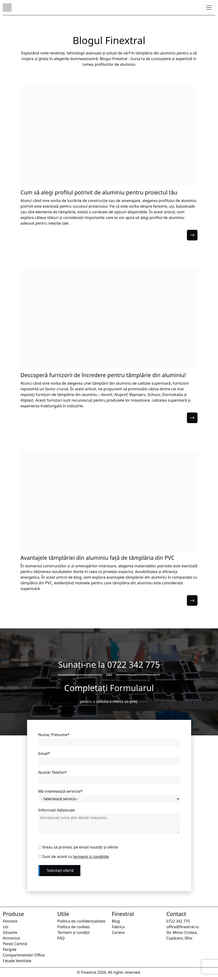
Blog (116, 921)
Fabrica (118, 926)
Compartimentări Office (24, 955)
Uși (5, 926)
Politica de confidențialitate (81, 921)
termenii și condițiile (91, 856)
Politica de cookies (73, 926)
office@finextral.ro (182, 926)
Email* (44, 753)
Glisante (10, 932)
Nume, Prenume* (54, 734)
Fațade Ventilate (17, 960)
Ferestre (10, 921)
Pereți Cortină (15, 943)
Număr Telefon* (52, 772)
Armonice (11, 938)
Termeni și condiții (73, 932)
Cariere (118, 932)
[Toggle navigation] (209, 8)
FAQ (60, 938)
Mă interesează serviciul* (60, 791)
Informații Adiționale (56, 810)
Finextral (88, 972)
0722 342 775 (133, 664)
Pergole (9, 949)
